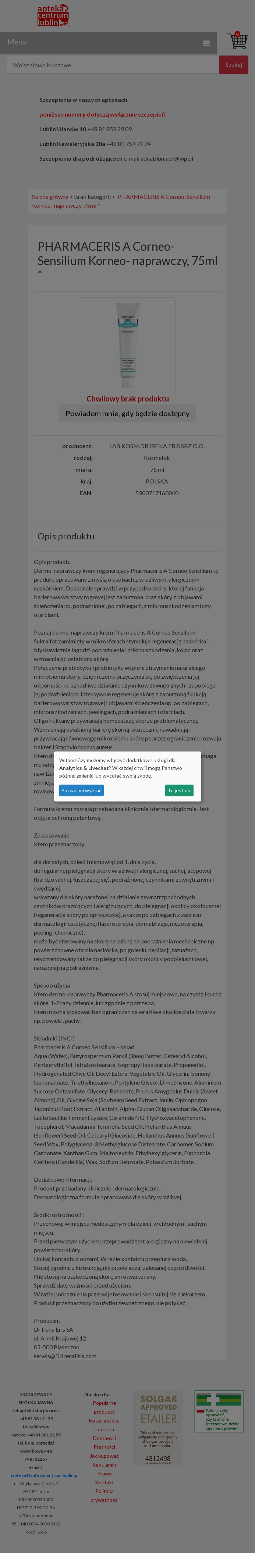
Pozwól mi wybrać (81, 790)
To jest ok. (179, 790)
